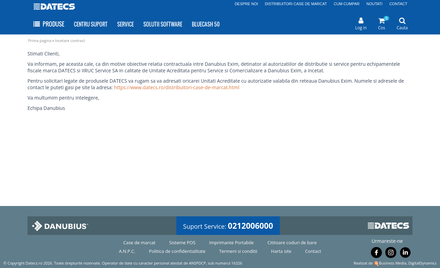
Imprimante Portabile (231, 242)
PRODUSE (48, 24)
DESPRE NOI (246, 4)
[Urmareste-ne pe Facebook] (376, 254)
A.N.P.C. (127, 251)
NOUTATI (374, 4)
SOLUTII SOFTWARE (162, 24)
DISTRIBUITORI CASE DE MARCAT (296, 4)
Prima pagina (40, 40)
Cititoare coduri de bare (292, 242)
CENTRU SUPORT (91, 24)
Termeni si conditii (238, 251)
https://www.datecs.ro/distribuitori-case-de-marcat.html (177, 87)
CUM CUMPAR (347, 4)
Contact (313, 251)
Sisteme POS (182, 242)
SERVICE (125, 24)
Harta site (281, 251)
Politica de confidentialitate (177, 251)
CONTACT (398, 4)
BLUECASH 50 (206, 24)
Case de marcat (139, 242)
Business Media (392, 263)
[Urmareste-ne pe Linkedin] (405, 254)
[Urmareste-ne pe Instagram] (390, 254)
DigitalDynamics (422, 263)
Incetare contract (70, 40)
